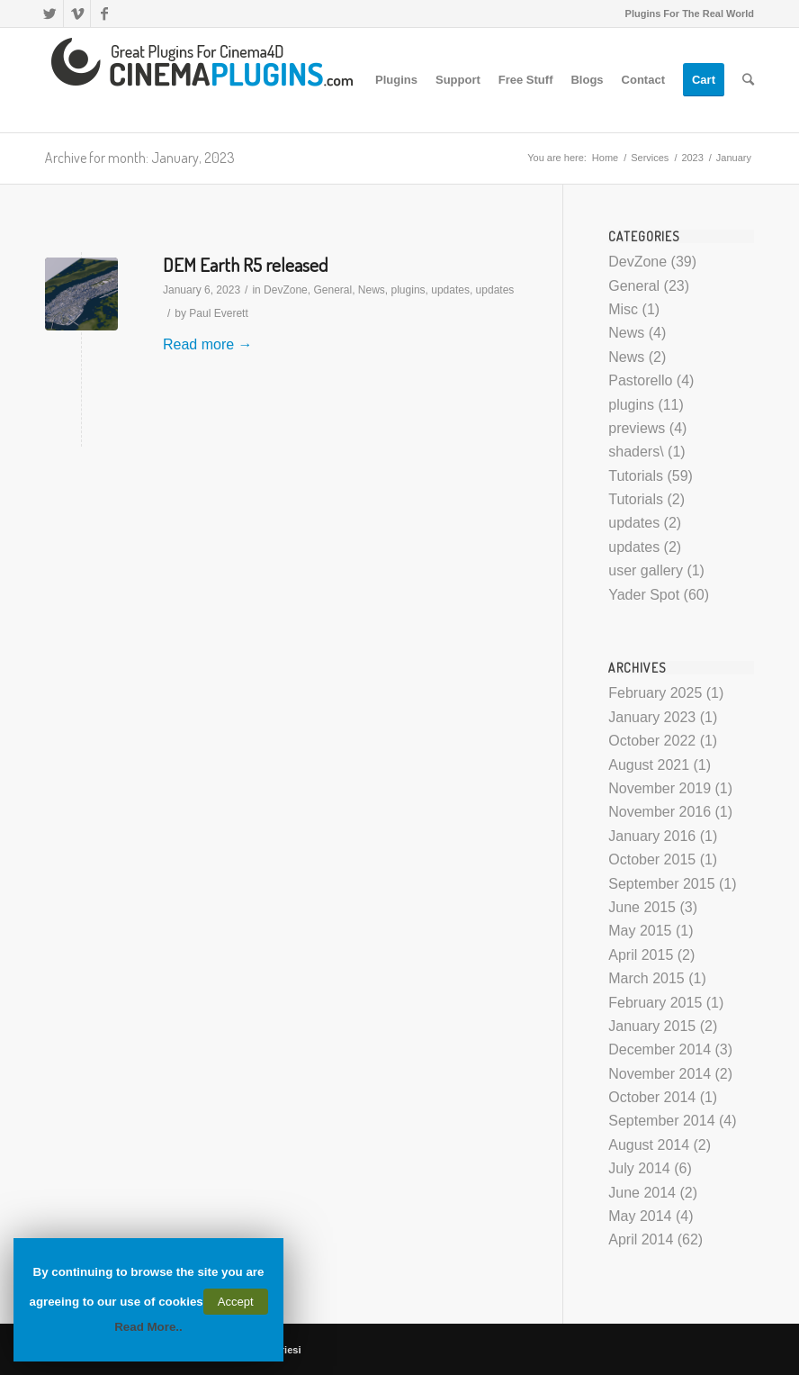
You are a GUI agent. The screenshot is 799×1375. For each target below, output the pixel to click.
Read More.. (148, 1327)
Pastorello (640, 380)
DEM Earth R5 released (245, 264)
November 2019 (659, 788)
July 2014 (639, 1168)
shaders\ (635, 451)
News (371, 290)
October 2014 (652, 1097)
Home (605, 157)
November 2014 (659, 1073)
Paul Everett (218, 313)
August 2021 (648, 765)
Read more (208, 344)
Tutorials (635, 476)
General (332, 290)
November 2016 (659, 811)
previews (636, 428)
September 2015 (661, 883)
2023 (692, 157)
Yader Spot (643, 594)
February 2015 (655, 1002)
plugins (408, 290)
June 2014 (642, 1192)
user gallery (645, 570)
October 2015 (652, 859)
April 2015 (640, 955)
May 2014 (639, 1216)
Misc (623, 309)
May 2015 (639, 930)
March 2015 (646, 978)
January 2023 (652, 717)
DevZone (286, 290)
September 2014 (661, 1120)
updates (450, 290)
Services (650, 157)
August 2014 (648, 1145)
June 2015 (642, 907)
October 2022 (652, 740)
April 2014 (640, 1239)
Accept (236, 1301)
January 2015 (652, 1026)
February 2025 (655, 693)
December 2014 (659, 1049)
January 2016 (652, 836)
